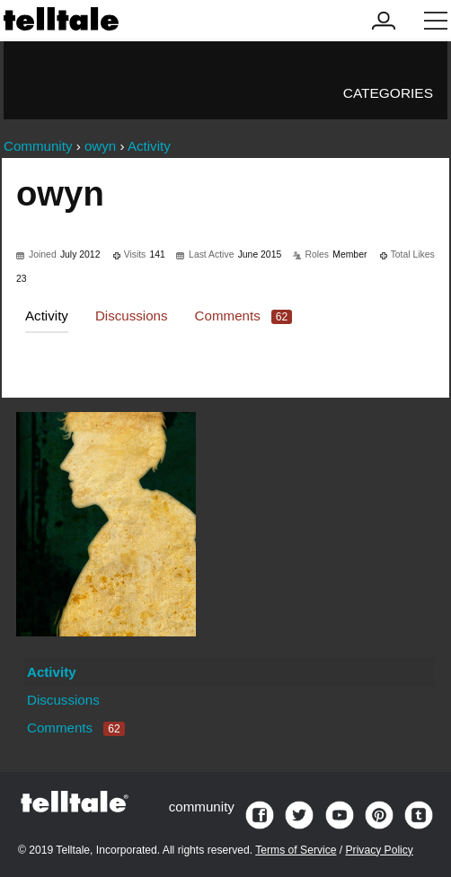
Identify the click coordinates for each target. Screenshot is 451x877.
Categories (388, 93)
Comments (244, 315)
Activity (46, 315)
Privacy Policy (379, 850)
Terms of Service (295, 850)
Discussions (131, 315)
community (201, 806)
